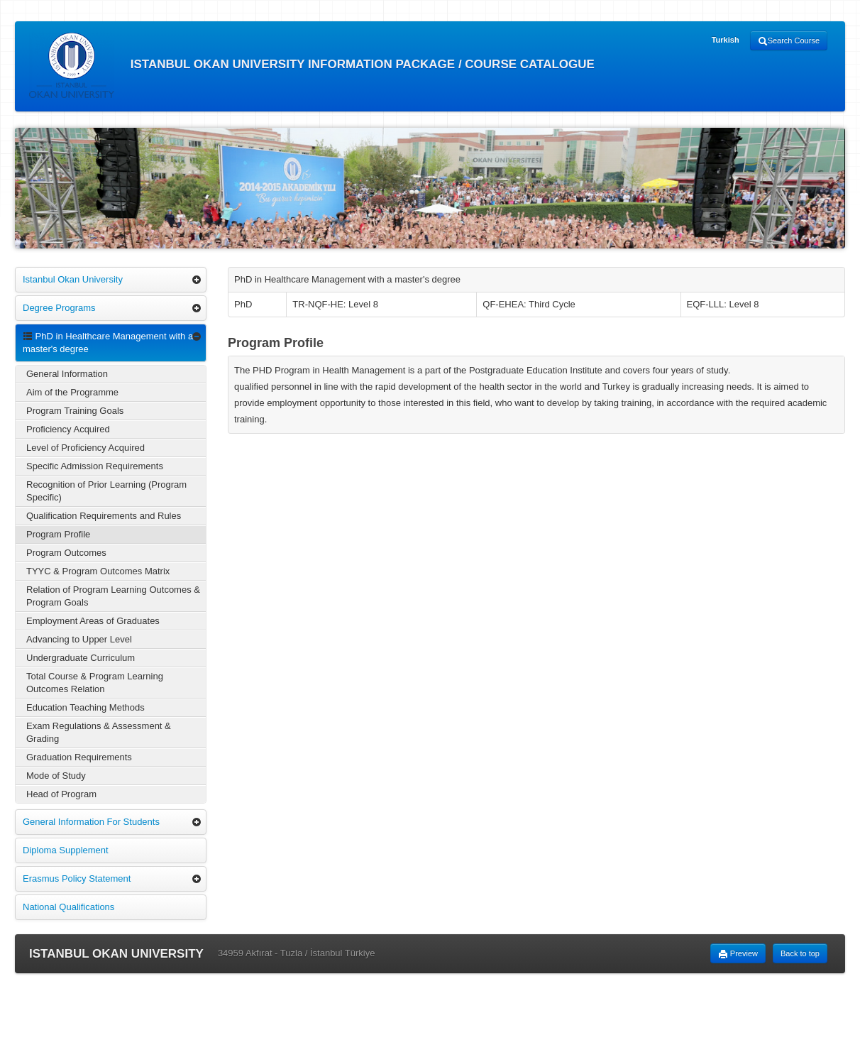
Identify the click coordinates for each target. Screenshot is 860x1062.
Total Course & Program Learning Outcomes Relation (94, 682)
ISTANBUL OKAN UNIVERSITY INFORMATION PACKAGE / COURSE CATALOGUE (312, 65)
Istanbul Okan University (73, 279)
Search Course (789, 41)
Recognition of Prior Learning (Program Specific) (106, 491)
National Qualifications (68, 907)
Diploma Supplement (66, 850)
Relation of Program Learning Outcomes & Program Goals (113, 596)
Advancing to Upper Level (79, 639)
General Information (67, 373)
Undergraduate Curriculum (80, 657)
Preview (738, 954)
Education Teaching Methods (85, 707)
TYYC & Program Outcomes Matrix (98, 571)
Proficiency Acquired (68, 429)
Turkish (725, 39)
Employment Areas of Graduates (93, 620)
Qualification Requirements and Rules (103, 515)
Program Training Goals (74, 410)
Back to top (800, 953)
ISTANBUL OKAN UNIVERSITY (116, 953)
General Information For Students (91, 821)
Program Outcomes (66, 552)
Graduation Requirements (79, 757)
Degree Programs (59, 307)
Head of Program (61, 794)
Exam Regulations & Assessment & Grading (98, 732)
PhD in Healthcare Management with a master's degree (108, 342)
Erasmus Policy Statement (77, 878)
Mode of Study (56, 775)
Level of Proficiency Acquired (85, 447)
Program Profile (58, 534)
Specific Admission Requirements (94, 466)
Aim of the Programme (72, 392)
